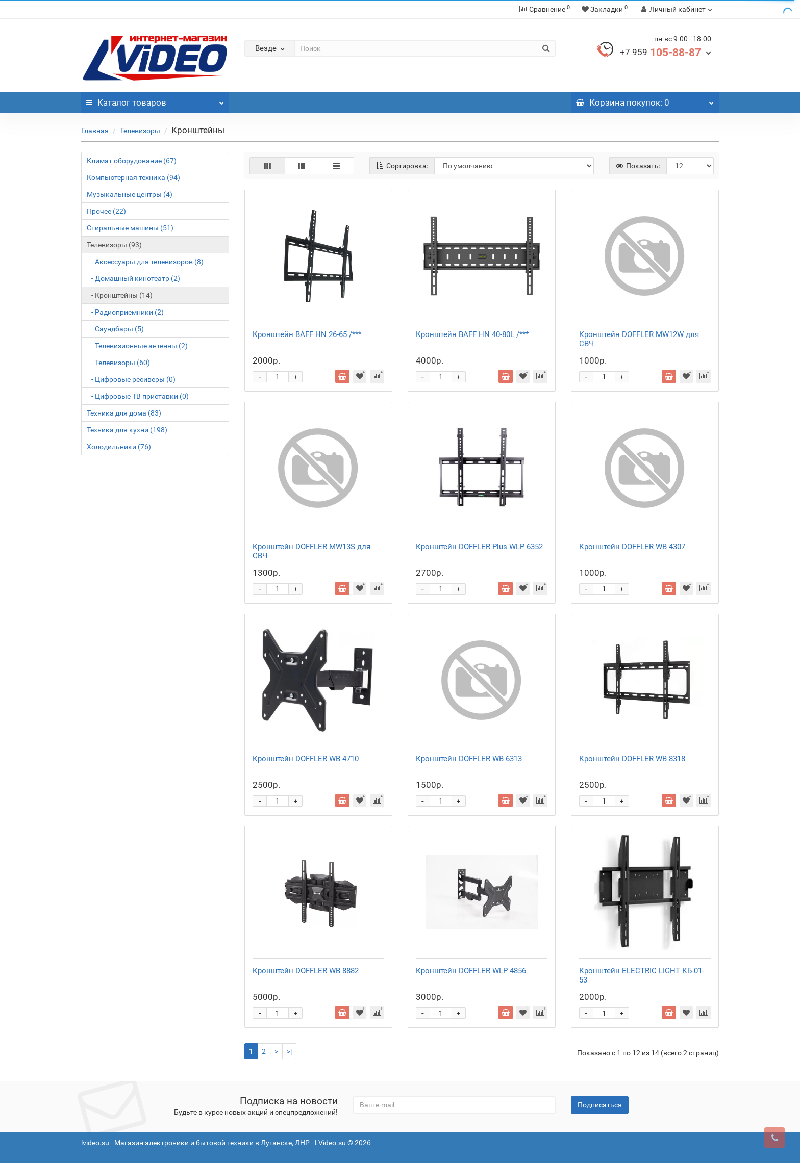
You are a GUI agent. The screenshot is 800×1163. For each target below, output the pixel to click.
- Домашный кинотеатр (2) (133, 278)
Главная (95, 130)
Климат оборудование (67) (132, 161)
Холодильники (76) (119, 447)
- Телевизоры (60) (118, 362)
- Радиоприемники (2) (125, 312)
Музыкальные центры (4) (129, 194)
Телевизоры (140, 130)
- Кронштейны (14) (120, 295)
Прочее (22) (106, 211)
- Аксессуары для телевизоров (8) (145, 261)
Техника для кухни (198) (127, 430)
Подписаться (600, 1105)
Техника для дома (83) (124, 413)
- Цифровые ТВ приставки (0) (138, 396)
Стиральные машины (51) (130, 228)
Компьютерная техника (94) (133, 177)
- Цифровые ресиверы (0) (131, 379)
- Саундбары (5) (115, 329)
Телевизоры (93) (114, 245)
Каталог (155, 100)
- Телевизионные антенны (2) (137, 346)
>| (289, 1051)
